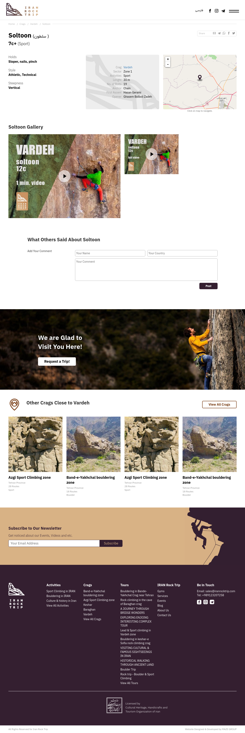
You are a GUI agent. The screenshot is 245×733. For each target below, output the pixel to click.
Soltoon (46, 23)
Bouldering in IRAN (58, 596)
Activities (53, 585)
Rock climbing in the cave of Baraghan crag (136, 602)
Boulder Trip (128, 669)
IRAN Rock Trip (168, 585)
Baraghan (89, 609)
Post (208, 286)
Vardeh (34, 23)
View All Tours (129, 683)
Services (162, 596)
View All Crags (219, 404)
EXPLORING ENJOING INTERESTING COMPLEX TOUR (135, 621)
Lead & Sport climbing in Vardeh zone (135, 632)
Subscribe (111, 543)
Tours (124, 585)
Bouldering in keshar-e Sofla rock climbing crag (135, 641)
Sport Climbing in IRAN (60, 591)
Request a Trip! (57, 361)
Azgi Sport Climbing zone (99, 600)
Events (161, 601)
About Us (163, 610)
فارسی (199, 10)
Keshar (87, 605)
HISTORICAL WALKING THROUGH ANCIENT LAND (137, 662)
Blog (160, 605)
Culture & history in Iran (61, 601)
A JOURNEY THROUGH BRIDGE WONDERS (134, 611)
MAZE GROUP (229, 729)
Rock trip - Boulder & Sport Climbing (137, 676)
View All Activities (57, 605)
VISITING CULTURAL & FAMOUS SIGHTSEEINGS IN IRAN (136, 652)
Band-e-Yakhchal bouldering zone (94, 593)
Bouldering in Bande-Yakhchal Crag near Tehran (137, 593)
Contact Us (164, 615)
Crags (22, 23)
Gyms (161, 591)
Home (11, 23)
